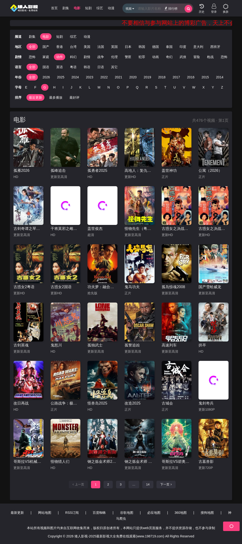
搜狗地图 (207, 512)
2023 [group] (89, 77)
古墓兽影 (206, 462)
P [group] (128, 87)
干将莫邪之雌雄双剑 (66, 229)
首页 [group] (54, 8)
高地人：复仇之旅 (140, 171)
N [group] (109, 87)
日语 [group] (100, 67)
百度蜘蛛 (99, 512)
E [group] (26, 87)
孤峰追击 (58, 171)
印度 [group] (183, 47)
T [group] (165, 87)
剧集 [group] (65, 8)
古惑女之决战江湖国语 (177, 229)
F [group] (35, 87)
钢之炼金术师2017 (102, 462)
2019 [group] (147, 77)
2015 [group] (205, 77)
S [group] (156, 87)
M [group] (99, 87)
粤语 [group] (73, 67)
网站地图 (44, 512)
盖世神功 (169, 171)
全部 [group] (32, 47)
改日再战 (21, 403)
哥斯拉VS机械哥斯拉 (28, 462)
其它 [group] (114, 67)
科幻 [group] (66, 57)
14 (147, 484)
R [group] (147, 87)
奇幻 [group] (162, 57)
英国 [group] (114, 47)
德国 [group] (155, 47)
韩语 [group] (87, 67)
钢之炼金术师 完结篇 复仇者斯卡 (140, 462)
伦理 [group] (107, 57)
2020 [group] (133, 77)
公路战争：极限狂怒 (66, 403)
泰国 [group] (169, 47)
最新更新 (17, 512)
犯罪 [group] (135, 57)
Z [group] (222, 87)
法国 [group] (100, 47)
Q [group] (137, 87)
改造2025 (133, 403)
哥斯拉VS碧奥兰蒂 (177, 462)
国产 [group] (46, 47)
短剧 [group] (88, 8)
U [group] (174, 87)
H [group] (54, 87)
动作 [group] (52, 57)
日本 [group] (128, 47)
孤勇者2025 (97, 171)
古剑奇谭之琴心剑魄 (28, 229)
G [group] (44, 87)
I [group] (63, 87)
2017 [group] (176, 77)
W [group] (193, 87)
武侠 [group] (176, 57)
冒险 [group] (189, 57)
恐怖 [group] (25, 57)
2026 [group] (46, 77)
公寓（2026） (210, 171)
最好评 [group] (74, 97)
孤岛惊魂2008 (173, 287)
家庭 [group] (39, 57)
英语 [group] (59, 67)
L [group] (90, 87)
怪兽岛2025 (97, 403)
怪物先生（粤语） (140, 229)
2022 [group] (104, 77)
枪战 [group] (203, 57)
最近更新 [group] (35, 97)
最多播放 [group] (55, 97)
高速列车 (169, 345)
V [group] (184, 87)
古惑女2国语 (61, 287)
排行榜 (170, 8)
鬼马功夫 (132, 287)
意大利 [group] (198, 47)
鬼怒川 (56, 345)
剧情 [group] (80, 57)
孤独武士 (95, 345)
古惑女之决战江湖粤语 (214, 229)
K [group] (80, 87)
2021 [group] (118, 77)
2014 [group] (219, 77)
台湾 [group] (73, 47)
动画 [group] (148, 57)
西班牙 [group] (215, 47)
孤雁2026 (21, 171)
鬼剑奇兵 (206, 403)
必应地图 (153, 512)
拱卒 (202, 345)
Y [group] (213, 87)
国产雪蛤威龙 (210, 287)
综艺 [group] (99, 8)
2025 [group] (60, 77)
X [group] (204, 87)
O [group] (118, 87)
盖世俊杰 (95, 229)
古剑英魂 (21, 345)
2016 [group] (190, 77)
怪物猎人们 (60, 462)
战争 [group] (94, 57)
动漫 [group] (111, 8)
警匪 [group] (121, 57)
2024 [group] (75, 77)
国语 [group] (46, 67)
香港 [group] (59, 47)
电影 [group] (77, 8)
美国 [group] (87, 47)
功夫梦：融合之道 (102, 287)
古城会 (167, 403)
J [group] (71, 87)
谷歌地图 (126, 512)
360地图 (181, 512)
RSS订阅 (72, 512)
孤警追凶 (132, 345)
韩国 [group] (141, 47)
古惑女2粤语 (24, 287)
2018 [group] (161, 77)
